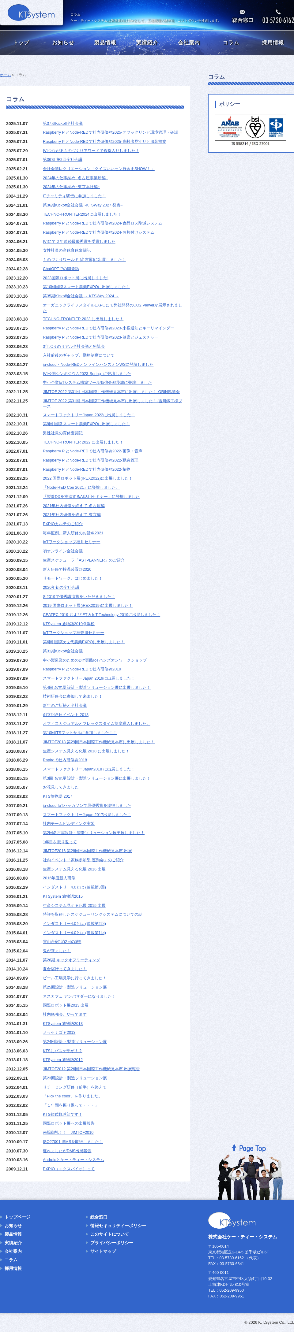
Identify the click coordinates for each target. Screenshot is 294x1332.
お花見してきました (61, 787)
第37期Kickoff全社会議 (63, 123)
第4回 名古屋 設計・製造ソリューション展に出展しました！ (97, 687)
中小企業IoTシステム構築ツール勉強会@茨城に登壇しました (97, 382)
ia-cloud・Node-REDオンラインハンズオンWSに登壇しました (98, 364)
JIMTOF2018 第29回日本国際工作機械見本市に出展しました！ (99, 742)
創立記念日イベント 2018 (66, 714)
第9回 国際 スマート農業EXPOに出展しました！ (86, 423)
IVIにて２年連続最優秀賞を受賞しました (79, 241)
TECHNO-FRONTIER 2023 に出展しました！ (83, 319)
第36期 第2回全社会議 (62, 159)
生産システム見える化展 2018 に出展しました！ (86, 751)
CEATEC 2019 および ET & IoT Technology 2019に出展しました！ (101, 614)
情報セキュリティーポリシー (118, 1225)
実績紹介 (147, 43)
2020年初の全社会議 (61, 587)
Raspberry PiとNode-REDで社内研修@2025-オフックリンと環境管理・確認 (110, 132)
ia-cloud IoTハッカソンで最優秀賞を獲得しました (87, 805)
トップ (21, 43)
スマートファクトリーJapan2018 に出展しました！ (89, 769)
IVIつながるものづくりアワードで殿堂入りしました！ (91, 150)
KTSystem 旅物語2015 (63, 896)
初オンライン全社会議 (63, 551)
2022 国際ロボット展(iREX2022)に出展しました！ (88, 478)
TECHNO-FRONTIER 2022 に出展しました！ (83, 442)
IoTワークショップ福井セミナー (71, 542)
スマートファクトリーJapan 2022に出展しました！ (89, 415)
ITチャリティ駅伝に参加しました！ (74, 196)
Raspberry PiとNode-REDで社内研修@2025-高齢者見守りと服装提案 (104, 141)
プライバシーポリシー (111, 1242)
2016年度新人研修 (59, 878)
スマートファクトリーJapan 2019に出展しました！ (89, 678)
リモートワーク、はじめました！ (73, 578)
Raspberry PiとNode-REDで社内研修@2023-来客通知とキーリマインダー (108, 328)
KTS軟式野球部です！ (62, 1114)
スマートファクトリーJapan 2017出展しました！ (87, 814)
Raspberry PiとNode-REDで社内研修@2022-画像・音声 (92, 451)
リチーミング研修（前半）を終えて (75, 1087)
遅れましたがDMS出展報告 (67, 1150)
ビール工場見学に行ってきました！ (75, 978)
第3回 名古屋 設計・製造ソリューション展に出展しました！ (97, 778)
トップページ (17, 1217)
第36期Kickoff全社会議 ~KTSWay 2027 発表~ (83, 205)
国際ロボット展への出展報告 (69, 1123)
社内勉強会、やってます (65, 1014)
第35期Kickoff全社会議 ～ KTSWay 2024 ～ (81, 296)
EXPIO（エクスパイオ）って (69, 1169)
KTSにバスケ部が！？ (62, 1050)
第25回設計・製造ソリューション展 (75, 987)
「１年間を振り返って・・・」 (71, 1105)
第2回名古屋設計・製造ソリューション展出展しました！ (94, 832)
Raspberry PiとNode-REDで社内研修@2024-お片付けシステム (98, 232)
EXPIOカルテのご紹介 (63, 523)
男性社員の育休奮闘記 (63, 433)
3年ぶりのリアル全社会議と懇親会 (74, 346)
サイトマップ (103, 1251)
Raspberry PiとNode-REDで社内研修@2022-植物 (86, 469)
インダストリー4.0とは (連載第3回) (74, 887)
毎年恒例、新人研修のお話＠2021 (73, 533)
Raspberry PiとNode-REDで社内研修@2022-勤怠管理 (90, 460)
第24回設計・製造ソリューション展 (75, 1041)
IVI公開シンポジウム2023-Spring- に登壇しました (87, 373)
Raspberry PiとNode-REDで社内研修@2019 (82, 669)
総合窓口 (98, 1217)
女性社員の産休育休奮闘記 (67, 250)
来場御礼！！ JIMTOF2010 (68, 1132)
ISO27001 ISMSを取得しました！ (73, 1141)
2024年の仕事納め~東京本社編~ (71, 186)
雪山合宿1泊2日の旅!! (62, 941)
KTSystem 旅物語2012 (63, 1059)
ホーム (5, 75)
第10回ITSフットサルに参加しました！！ (80, 732)
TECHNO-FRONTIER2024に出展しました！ (82, 214)
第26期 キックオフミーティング (71, 960)
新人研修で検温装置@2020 (67, 569)
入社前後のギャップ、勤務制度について (79, 355)
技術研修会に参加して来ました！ (73, 696)
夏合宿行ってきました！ (65, 969)
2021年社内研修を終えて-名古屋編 (74, 505)
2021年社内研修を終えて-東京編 (72, 514)
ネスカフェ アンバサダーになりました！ (79, 996)
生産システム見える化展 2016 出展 (74, 869)
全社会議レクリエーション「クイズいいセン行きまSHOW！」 (99, 168)
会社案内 (189, 43)
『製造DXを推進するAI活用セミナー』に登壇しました (91, 496)
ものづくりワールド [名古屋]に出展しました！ (84, 259)
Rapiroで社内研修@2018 (65, 760)
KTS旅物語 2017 (57, 796)
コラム (231, 43)
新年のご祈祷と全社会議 (65, 705)
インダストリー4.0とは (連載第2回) (74, 923)
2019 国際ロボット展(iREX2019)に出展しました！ (88, 605)
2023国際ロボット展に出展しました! (75, 278)
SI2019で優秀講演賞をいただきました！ (79, 596)
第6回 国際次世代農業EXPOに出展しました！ (84, 642)
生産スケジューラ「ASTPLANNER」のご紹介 (84, 560)
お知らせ (63, 43)
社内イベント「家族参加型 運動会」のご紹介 (83, 860)
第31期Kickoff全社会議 (63, 651)
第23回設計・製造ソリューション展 (75, 1078)
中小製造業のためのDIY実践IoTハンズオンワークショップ (95, 660)
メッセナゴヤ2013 (59, 1032)
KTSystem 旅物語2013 (63, 1023)
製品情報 (105, 43)
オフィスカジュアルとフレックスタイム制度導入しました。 (96, 723)
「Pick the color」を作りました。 (72, 1096)
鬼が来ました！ (57, 950)
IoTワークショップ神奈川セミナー (73, 632)
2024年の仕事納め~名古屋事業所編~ (75, 178)
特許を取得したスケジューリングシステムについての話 (92, 914)
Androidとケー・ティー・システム (73, 1159)
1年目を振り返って (60, 842)
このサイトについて (109, 1234)
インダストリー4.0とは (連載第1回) (74, 932)
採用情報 (273, 43)
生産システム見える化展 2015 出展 (74, 905)
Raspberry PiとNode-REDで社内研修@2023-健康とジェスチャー (100, 337)
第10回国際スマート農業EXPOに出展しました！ (86, 286)
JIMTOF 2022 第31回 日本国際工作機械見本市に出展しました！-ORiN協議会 (111, 391)
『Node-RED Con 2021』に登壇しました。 (81, 487)
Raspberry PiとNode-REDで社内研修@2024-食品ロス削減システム (102, 223)
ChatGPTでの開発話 (61, 268)
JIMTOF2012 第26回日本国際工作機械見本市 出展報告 (91, 1069)
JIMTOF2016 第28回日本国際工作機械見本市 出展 (87, 850)
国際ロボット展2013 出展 (66, 1005)
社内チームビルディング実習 (69, 823)
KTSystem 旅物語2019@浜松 (69, 623)
